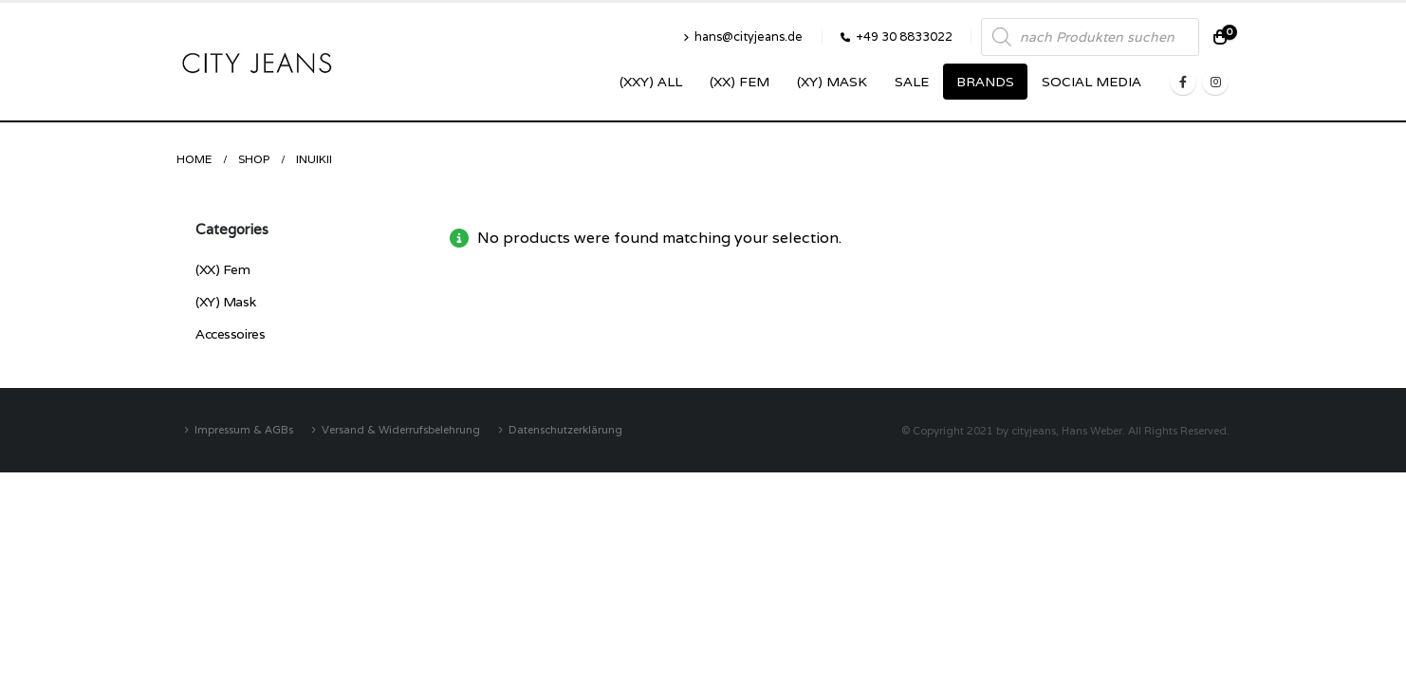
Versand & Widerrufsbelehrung (401, 429)
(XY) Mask (832, 81)
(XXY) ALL (651, 81)
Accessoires (230, 333)
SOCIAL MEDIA (1091, 81)
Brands (985, 81)
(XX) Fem (739, 81)
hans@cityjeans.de (743, 36)
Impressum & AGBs (243, 429)
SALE (912, 81)
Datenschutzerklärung (565, 429)
